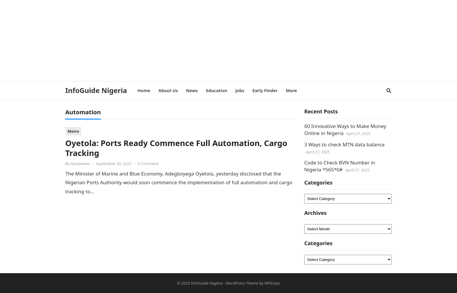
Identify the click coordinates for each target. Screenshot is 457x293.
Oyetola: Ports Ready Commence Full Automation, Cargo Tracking (176, 148)
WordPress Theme (242, 283)
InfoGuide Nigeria (96, 90)
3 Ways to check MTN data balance (344, 144)
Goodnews (80, 163)
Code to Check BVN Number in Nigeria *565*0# (339, 166)
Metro (73, 131)
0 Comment (148, 163)
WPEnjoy (272, 283)
